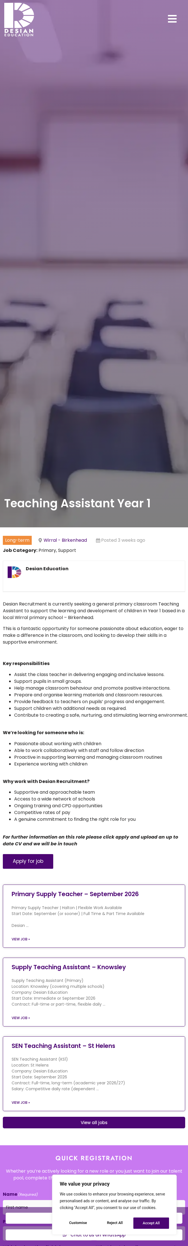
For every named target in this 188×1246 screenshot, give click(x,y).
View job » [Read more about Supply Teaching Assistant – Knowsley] (21, 1039)
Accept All (151, 1223)
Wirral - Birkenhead (65, 562)
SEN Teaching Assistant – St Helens (63, 1067)
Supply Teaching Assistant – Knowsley (69, 989)
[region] (114, 1206)
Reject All (114, 1223)
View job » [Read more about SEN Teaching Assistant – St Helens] (21, 1124)
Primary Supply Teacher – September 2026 (75, 916)
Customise (77, 1223)
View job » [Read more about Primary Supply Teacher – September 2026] (21, 960)
